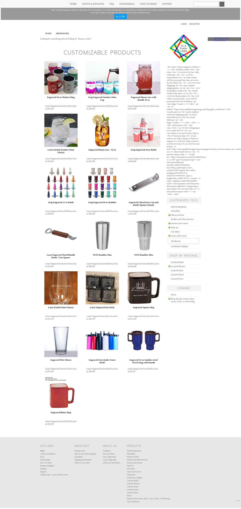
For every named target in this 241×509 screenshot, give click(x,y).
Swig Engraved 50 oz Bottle (143, 150)
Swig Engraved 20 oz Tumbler (102, 202)
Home (48, 33)
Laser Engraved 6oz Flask (102, 307)
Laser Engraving (109, 460)
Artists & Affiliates (93, 3)
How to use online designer (85, 454)
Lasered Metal (177, 262)
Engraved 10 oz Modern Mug (61, 97)
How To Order (148, 3)
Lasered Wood (177, 274)
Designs (43, 469)
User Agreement (109, 457)
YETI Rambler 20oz (102, 255)
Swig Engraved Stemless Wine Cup (102, 98)
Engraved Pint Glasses (60, 360)
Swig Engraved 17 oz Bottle (61, 202)
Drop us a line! (84, 38)
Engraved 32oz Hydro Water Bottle (102, 361)
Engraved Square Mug (143, 307)
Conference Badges (179, 246)
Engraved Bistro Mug (61, 412)
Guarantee (79, 457)
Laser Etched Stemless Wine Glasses (61, 151)
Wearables (175, 211)
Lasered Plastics (178, 266)
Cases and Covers (179, 236)
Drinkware (131, 475)
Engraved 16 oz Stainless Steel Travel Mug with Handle (144, 361)
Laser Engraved (52, 106)
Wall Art (175, 227)
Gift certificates (133, 501)
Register (195, 24)
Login (184, 24)
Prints (173, 294)
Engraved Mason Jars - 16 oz (102, 150)
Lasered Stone (177, 270)
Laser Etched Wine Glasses (61, 307)
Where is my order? (82, 463)
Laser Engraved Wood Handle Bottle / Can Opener (61, 256)
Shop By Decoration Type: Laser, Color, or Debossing (182, 300)
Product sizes (80, 451)
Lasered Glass (177, 278)
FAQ (112, 3)
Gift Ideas (175, 231)
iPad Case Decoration (111, 463)
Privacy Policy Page (180, 10)
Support (167, 3)
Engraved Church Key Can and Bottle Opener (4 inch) (143, 203)
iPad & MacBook (178, 207)
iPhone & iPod (177, 215)
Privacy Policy (109, 454)
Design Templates (47, 466)
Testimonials (126, 3)
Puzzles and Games (179, 223)
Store (73, 3)
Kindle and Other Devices (182, 219)
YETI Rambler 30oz (143, 255)
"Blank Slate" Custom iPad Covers (54, 475)
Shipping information (83, 460)
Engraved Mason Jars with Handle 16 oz (143, 98)
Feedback (107, 451)
